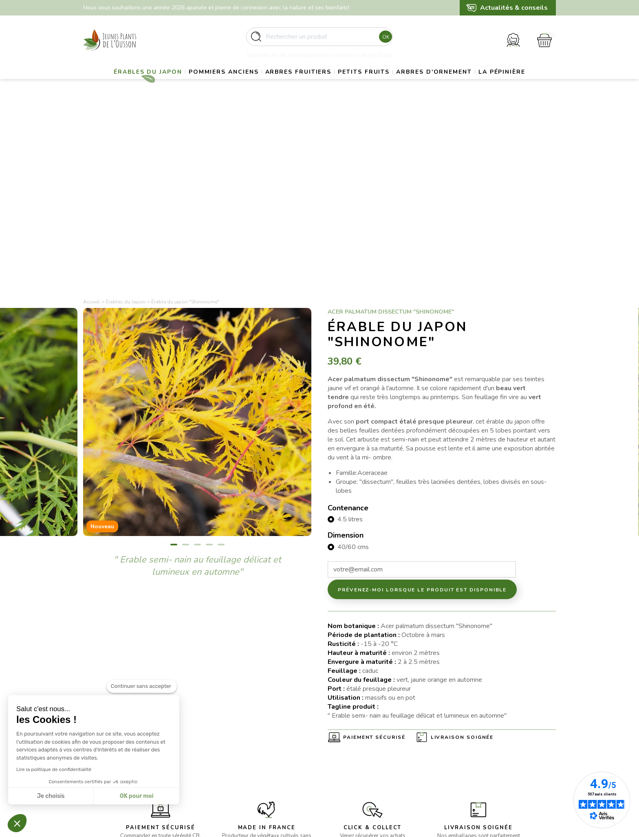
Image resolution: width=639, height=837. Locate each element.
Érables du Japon (156, 84)
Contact (338, 776)
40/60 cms (353, 366)
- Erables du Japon (229, 717)
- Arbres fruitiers (227, 747)
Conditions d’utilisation (357, 747)
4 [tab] (209, 364)
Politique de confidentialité (362, 766)
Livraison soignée (462, 557)
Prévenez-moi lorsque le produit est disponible (422, 409)
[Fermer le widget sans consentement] (142, 699)
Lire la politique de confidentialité (53, 769)
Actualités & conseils (514, 7)
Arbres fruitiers (325, 84)
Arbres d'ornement (479, 84)
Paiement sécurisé (374, 557)
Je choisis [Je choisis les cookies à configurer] (50, 796)
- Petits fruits (222, 756)
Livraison (339, 727)
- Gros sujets (222, 727)
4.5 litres (350, 338)
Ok (383, 40)
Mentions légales (350, 736)
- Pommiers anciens (230, 736)
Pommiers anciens (241, 84)
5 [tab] (221, 364)
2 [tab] (185, 364)
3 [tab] (197, 364)
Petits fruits (399, 84)
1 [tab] (173, 364)
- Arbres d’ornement (231, 766)
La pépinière (319, 104)
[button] (17, 823)
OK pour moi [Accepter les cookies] (136, 796)
